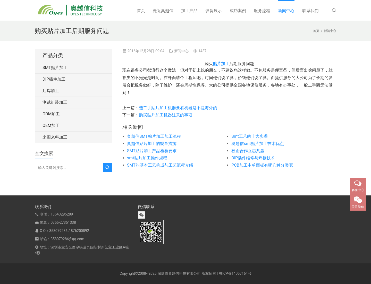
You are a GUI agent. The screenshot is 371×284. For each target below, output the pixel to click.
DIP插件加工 (54, 79)
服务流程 (262, 10)
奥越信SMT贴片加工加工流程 (154, 136)
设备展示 (213, 10)
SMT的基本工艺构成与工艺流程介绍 (160, 165)
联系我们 (310, 10)
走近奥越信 (163, 10)
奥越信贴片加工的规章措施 (151, 143)
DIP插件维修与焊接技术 (253, 158)
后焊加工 (51, 90)
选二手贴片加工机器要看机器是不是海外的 (178, 107)
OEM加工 (51, 125)
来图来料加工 (55, 137)
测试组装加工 (55, 102)
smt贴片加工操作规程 (147, 158)
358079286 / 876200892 (69, 231)
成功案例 (238, 10)
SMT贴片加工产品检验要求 (152, 150)
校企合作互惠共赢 (247, 150)
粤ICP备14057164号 (235, 273)
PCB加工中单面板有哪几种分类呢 (262, 165)
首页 (141, 10)
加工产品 (189, 10)
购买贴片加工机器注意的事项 (165, 115)
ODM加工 (51, 113)
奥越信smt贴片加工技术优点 (257, 143)
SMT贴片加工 (55, 67)
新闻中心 (286, 10)
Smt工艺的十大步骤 (249, 136)
